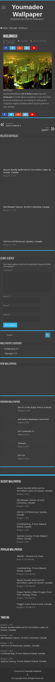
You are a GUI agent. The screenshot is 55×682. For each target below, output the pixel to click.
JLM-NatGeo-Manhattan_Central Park (33, 419)
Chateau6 (22, 443)
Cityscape (13, 28)
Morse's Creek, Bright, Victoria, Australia (34, 407)
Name (6, 296)
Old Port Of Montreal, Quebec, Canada (22, 241)
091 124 (21, 455)
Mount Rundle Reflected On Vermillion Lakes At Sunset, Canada (34, 489)
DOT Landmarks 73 (26, 431)
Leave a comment (39, 41)
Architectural (10, 349)
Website (6, 315)
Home (3, 28)
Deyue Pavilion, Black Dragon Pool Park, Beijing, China (34, 593)
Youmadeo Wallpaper (27, 10)
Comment (8, 270)
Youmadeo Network (32, 671)
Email (6, 305)
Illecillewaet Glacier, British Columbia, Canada (26, 207)
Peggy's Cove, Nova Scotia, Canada (34, 604)
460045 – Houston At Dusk (30, 556)
